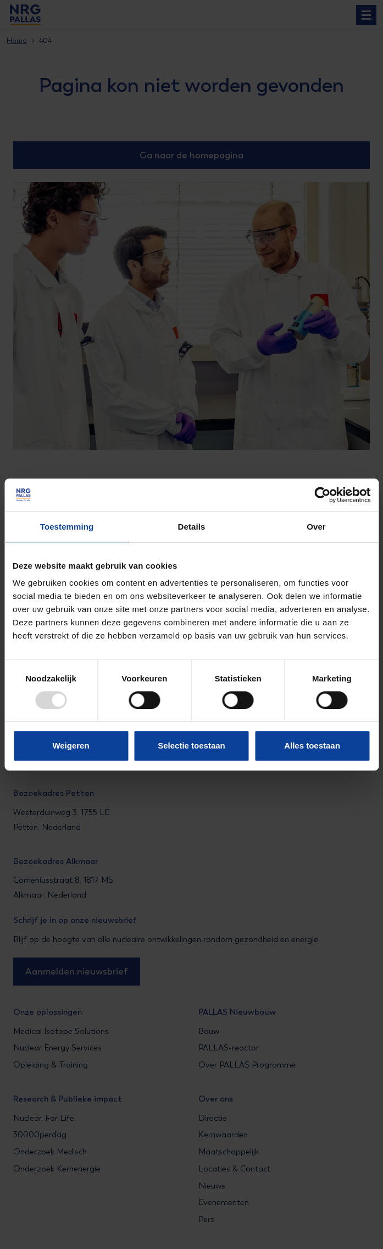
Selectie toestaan (191, 745)
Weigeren (70, 745)
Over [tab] (316, 526)
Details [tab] (192, 526)
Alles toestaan (312, 745)
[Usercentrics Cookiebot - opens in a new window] (322, 495)
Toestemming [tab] (67, 526)
